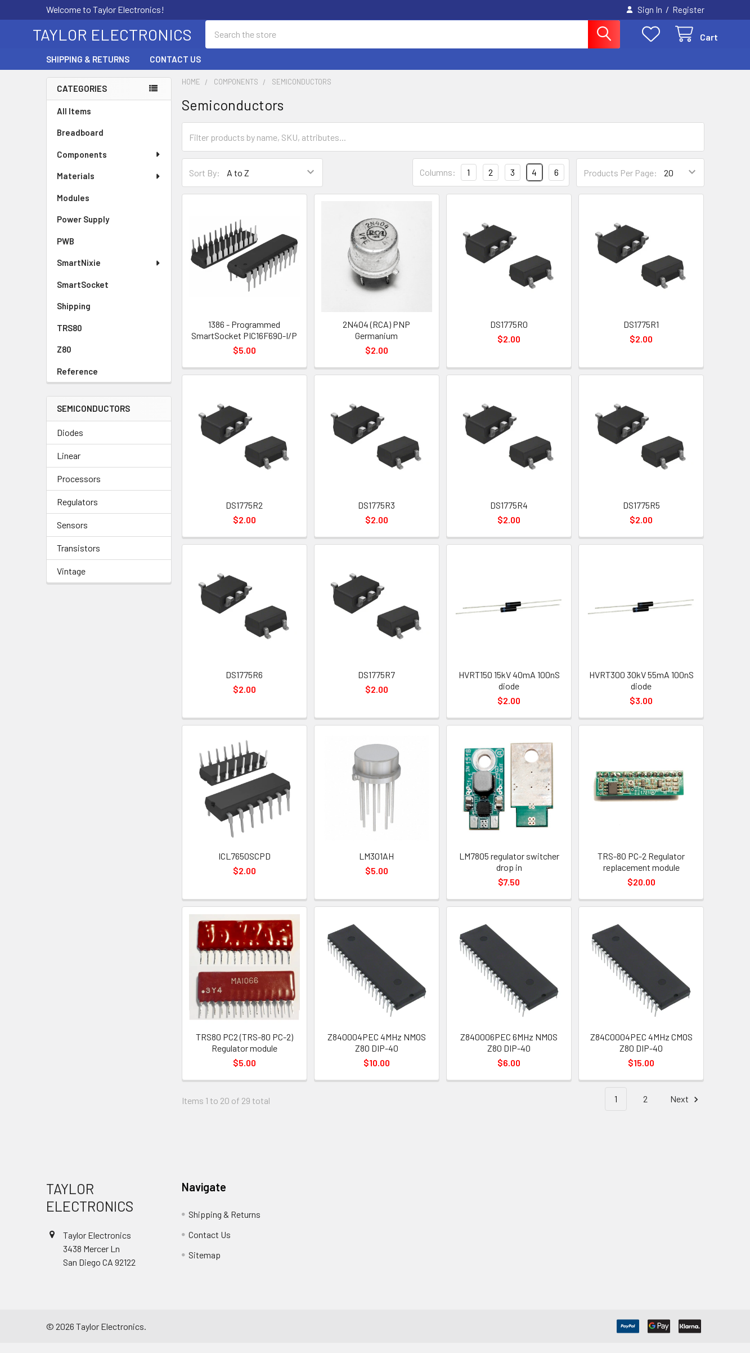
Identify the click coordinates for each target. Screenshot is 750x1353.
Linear (68, 465)
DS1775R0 (509, 334)
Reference (77, 381)
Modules (73, 208)
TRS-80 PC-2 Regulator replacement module (641, 872)
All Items (74, 121)
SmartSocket (83, 295)
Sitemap (204, 1264)
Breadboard (80, 142)
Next (686, 1109)
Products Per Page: (620, 182)
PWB (65, 251)
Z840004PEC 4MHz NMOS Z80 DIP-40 (376, 1052)
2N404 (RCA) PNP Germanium (376, 340)
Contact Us (175, 69)
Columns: (438, 182)
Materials (109, 186)
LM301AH (376, 866)
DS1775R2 (244, 515)
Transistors (78, 558)
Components (109, 164)
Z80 (64, 359)
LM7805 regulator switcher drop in (509, 872)
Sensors (72, 534)
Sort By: (204, 182)
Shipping (74, 316)
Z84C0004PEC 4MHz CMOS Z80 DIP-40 (641, 1052)
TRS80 (69, 338)
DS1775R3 (376, 515)
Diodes (70, 442)
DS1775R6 (244, 684)
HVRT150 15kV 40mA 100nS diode (509, 690)
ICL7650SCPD (244, 866)
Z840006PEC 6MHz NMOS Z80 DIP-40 (509, 1052)
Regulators (77, 511)
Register (688, 10)
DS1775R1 (641, 334)
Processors (79, 488)
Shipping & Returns (87, 69)
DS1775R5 (641, 515)
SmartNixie (109, 273)
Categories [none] (82, 99)
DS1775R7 (376, 684)
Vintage (71, 581)
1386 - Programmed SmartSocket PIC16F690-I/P (244, 340)
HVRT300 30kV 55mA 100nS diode (641, 690)
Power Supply (83, 229)
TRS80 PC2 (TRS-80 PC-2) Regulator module (244, 1052)
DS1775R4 (509, 515)
